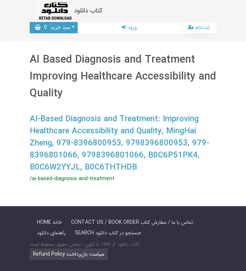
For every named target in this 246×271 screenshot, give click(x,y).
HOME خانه (49, 222)
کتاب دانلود (88, 11)
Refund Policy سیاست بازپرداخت (68, 254)
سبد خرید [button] (52, 27)
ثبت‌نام (199, 27)
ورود (129, 27)
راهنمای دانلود (51, 233)
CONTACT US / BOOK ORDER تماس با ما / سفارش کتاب (132, 222)
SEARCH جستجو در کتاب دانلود (108, 233)
